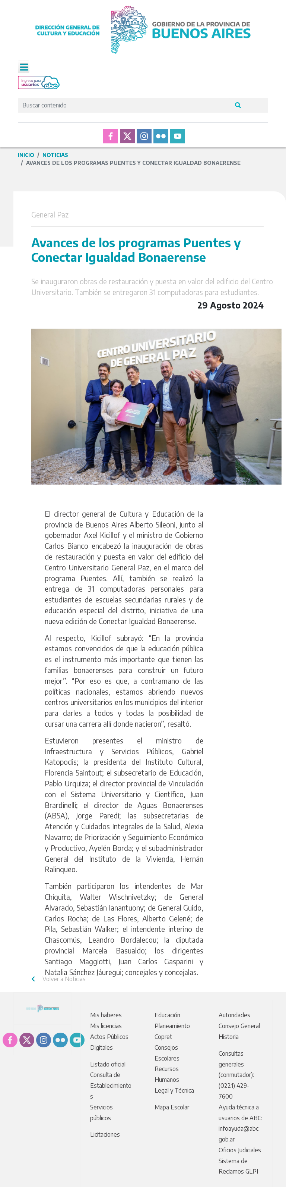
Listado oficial (107, 1064)
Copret (163, 1036)
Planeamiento (172, 1026)
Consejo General (239, 1026)
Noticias (55, 155)
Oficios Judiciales (240, 1150)
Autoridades (234, 1015)
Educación (167, 1015)
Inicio (26, 155)
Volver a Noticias (58, 979)
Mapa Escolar (172, 1107)
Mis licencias (106, 1026)
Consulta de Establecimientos (110, 1085)
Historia (229, 1036)
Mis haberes (106, 1015)
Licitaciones (105, 1134)
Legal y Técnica (174, 1090)
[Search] (124, 105)
